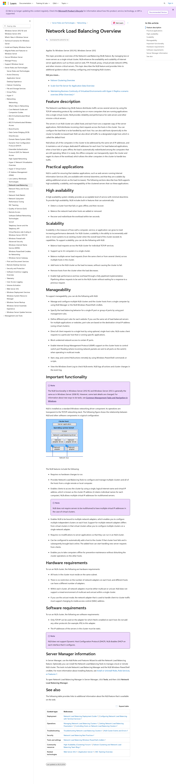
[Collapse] (30, 21)
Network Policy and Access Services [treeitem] (19, 190)
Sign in (170, 3)
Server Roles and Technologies (63, 23)
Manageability (152, 40)
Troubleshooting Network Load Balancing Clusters (82, 730)
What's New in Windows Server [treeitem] (16, 37)
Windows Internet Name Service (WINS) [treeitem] (18, 246)
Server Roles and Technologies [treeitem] (18, 71)
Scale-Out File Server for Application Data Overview (72, 85)
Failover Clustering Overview (63, 80)
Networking (81, 23)
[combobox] (17, 26)
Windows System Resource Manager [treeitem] (17, 297)
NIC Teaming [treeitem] (13, 205)
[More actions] (128, 23)
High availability (152, 34)
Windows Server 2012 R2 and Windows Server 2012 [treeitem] (16, 32)
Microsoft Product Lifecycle (70, 11)
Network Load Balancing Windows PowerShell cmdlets (84, 740)
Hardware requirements (155, 46)
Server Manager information (157, 53)
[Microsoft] (4, 3)
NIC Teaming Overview (104, 752)
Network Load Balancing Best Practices (78, 735)
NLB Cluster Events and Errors (115, 730)
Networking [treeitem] (13, 102)
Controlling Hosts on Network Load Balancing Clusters (95, 726)
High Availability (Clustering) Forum (77, 744)
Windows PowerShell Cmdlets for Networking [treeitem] (20, 253)
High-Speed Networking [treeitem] (18, 159)
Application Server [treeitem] (14, 78)
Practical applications (154, 30)
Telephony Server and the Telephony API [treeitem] (18, 227)
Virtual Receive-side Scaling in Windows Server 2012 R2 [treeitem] (20, 233)
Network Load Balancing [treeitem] (18, 185)
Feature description (154, 27)
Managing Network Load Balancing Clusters (80, 723)
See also (150, 56)
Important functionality (155, 43)
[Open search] (164, 3)
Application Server (85, 752)
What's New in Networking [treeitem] (19, 106)
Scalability (150, 37)
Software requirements (155, 50)
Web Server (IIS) (70, 752)
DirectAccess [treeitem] (13, 136)
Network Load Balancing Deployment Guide (80, 716)
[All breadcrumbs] (48, 23)
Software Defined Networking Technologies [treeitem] (20, 217)
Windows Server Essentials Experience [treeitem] (17, 307)
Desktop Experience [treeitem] (14, 81)
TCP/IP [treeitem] (11, 222)
